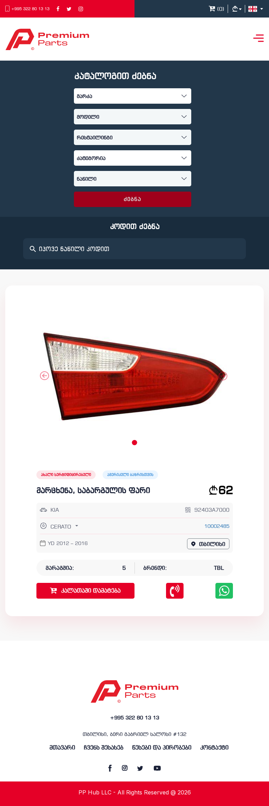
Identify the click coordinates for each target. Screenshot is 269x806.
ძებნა (133, 199)
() (216, 9)
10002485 (216, 526)
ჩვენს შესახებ (103, 748)
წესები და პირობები (161, 748)
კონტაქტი (214, 748)
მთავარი (62, 748)
